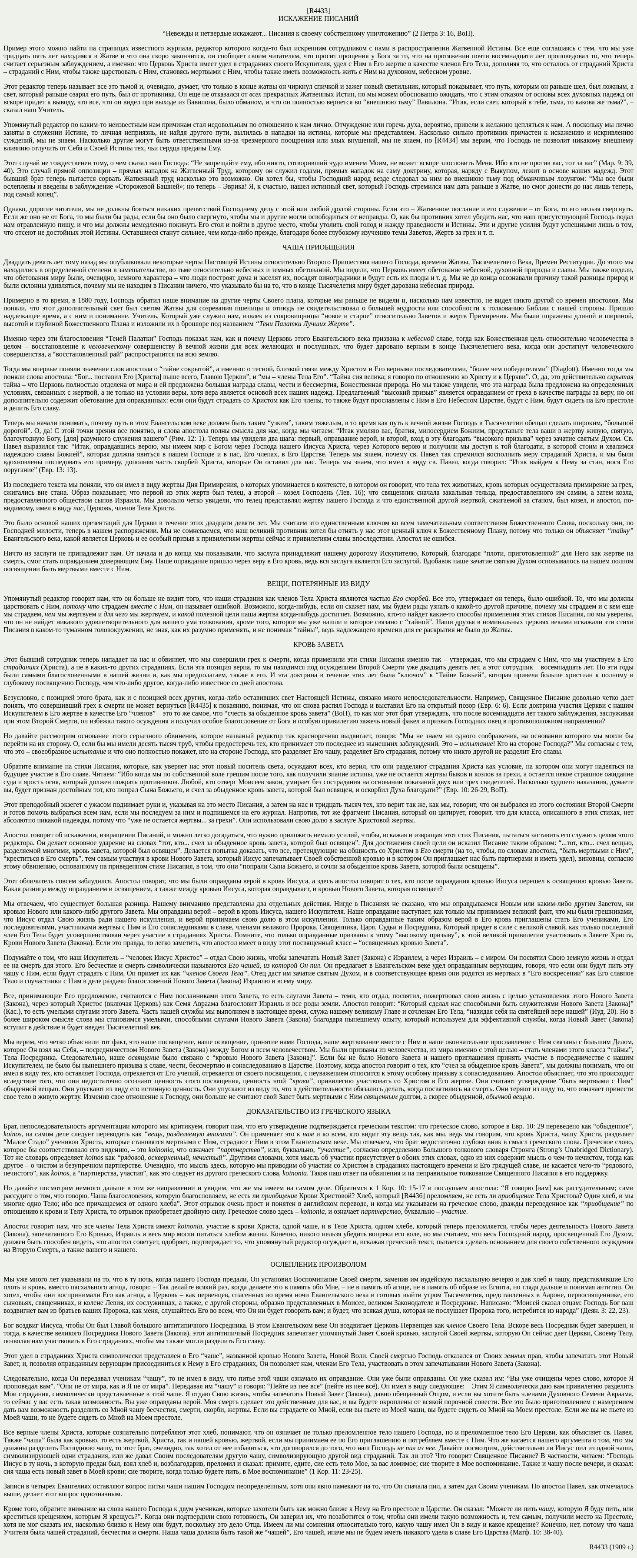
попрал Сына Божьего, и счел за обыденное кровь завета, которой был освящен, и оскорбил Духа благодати (276, 789)
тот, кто (105, 789)
